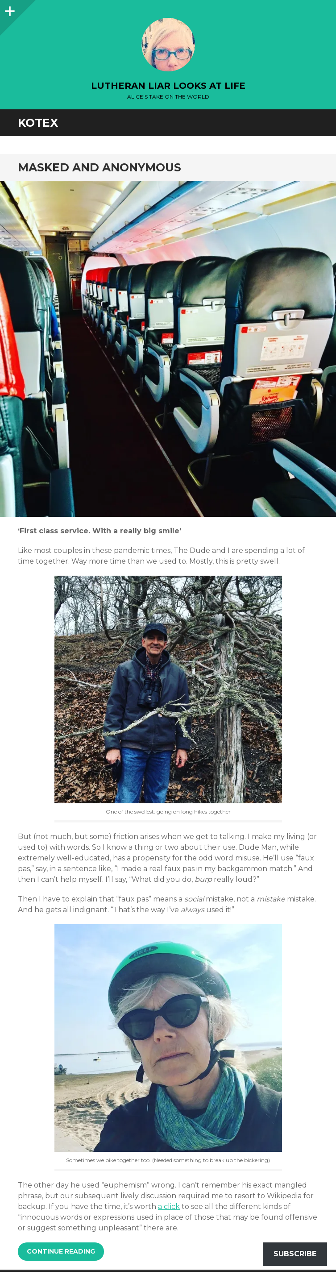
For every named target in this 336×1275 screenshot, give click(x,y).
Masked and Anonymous (99, 167)
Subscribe (295, 1254)
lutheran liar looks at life (168, 85)
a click (169, 1206)
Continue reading (61, 1251)
